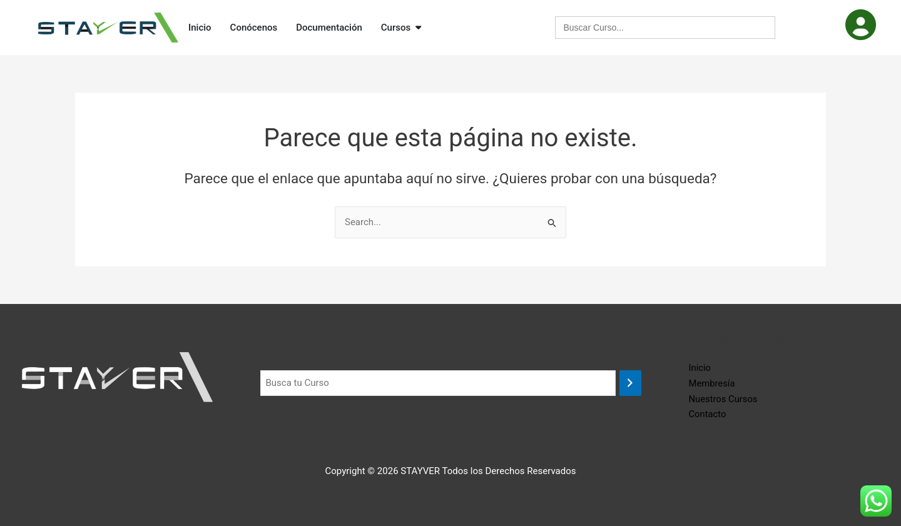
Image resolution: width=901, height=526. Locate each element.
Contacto (708, 414)
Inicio (700, 367)
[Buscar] (630, 383)
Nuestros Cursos (724, 399)
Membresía (712, 383)
